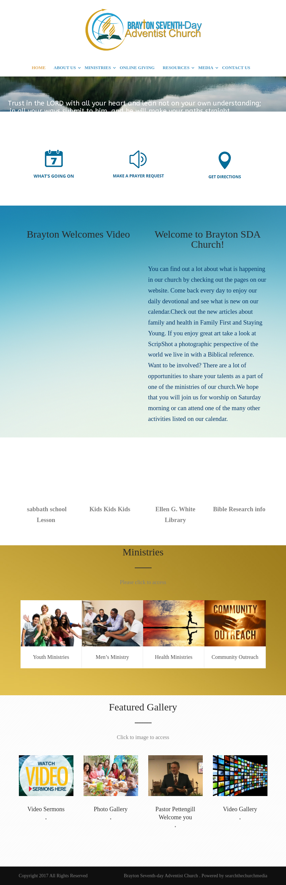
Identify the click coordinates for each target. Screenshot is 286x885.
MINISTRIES (98, 67)
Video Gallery (240, 809)
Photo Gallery (111, 809)
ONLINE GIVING (137, 67)
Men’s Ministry (112, 657)
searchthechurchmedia (246, 875)
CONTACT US (236, 67)
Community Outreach (235, 657)
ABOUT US (65, 67)
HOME (38, 67)
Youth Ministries (51, 657)
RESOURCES (176, 67)
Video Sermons (45, 809)
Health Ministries (174, 657)
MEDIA (205, 67)
